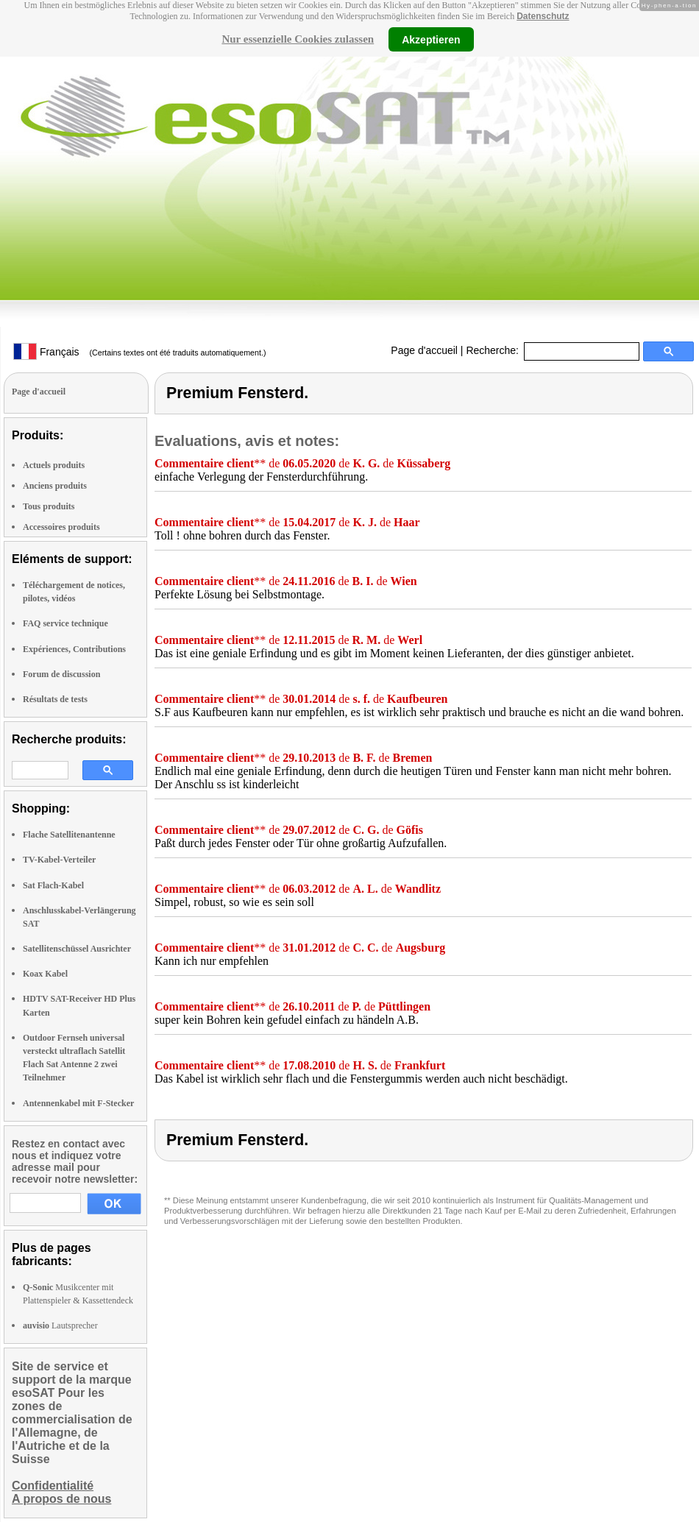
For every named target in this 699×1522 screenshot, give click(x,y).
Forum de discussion (61, 674)
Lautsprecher (60, 1325)
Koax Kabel (45, 974)
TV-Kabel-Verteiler (59, 859)
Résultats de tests (55, 699)
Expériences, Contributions (74, 649)
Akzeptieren (431, 39)
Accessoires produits (61, 527)
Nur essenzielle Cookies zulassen (297, 39)
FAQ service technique (65, 623)
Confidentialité (52, 1485)
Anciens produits (55, 486)
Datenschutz (543, 16)
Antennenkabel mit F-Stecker (78, 1103)
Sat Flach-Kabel (53, 885)
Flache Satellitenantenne (69, 834)
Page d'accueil (424, 350)
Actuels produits (54, 465)
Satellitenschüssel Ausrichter (77, 949)
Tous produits (48, 506)
